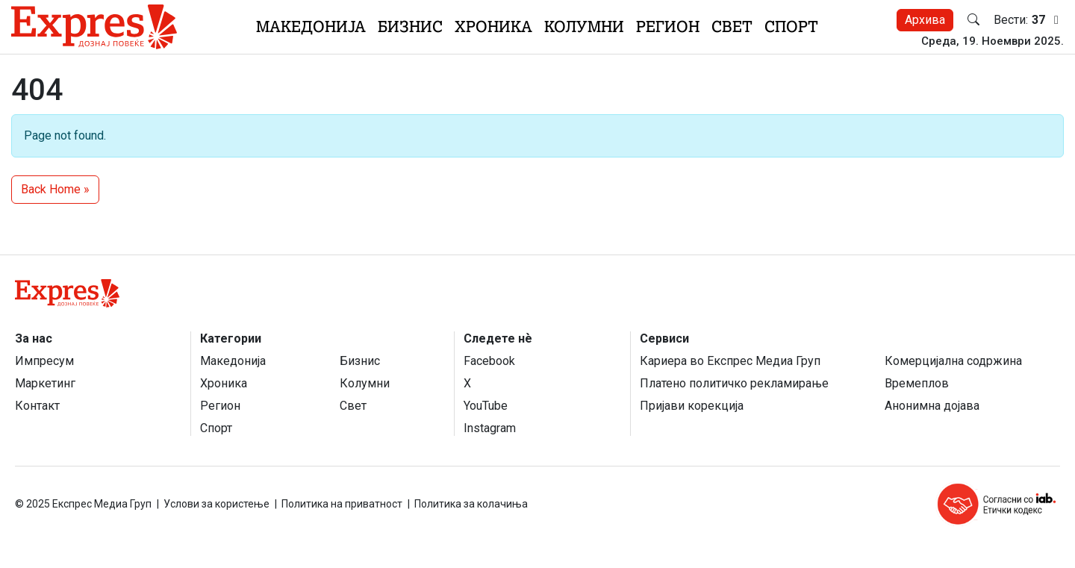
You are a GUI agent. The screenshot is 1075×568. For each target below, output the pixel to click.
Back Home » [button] (55, 189)
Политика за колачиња (471, 504)
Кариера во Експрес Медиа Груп (730, 361)
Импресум (44, 361)
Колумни (584, 26)
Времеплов (917, 383)
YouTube (486, 406)
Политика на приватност (341, 504)
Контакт (37, 406)
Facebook (489, 361)
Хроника (493, 26)
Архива (925, 20)
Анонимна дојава (932, 406)
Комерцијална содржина (953, 361)
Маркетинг (45, 383)
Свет (731, 26)
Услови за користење (216, 504)
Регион (667, 26)
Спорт (791, 26)
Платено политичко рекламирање (734, 383)
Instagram (490, 428)
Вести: (1029, 20)
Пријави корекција (692, 406)
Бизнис (410, 26)
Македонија (311, 26)
